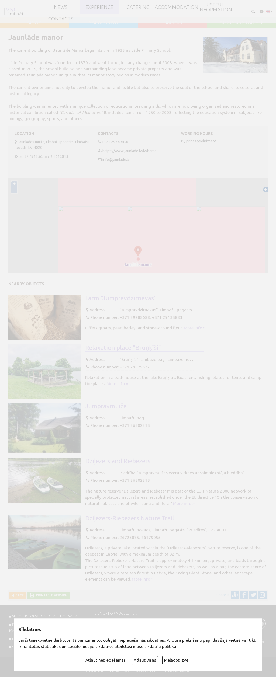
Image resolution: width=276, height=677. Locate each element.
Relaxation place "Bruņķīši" (123, 347)
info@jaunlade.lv (116, 160)
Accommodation (176, 7)
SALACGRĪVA (103, 22)
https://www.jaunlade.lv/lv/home (129, 151)
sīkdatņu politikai (160, 646)
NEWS (61, 7)
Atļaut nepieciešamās (105, 660)
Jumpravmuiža (106, 405)
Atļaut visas (145, 660)
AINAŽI (35, 22)
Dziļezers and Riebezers (117, 460)
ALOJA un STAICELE (241, 22)
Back (19, 595)
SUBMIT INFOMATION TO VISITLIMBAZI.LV (44, 616)
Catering (138, 7)
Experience (99, 7)
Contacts (60, 18)
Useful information (215, 7)
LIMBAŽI (172, 22)
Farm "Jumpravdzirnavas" (121, 297)
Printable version (51, 595)
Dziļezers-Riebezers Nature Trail (129, 517)
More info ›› (194, 328)
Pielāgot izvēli (177, 660)
